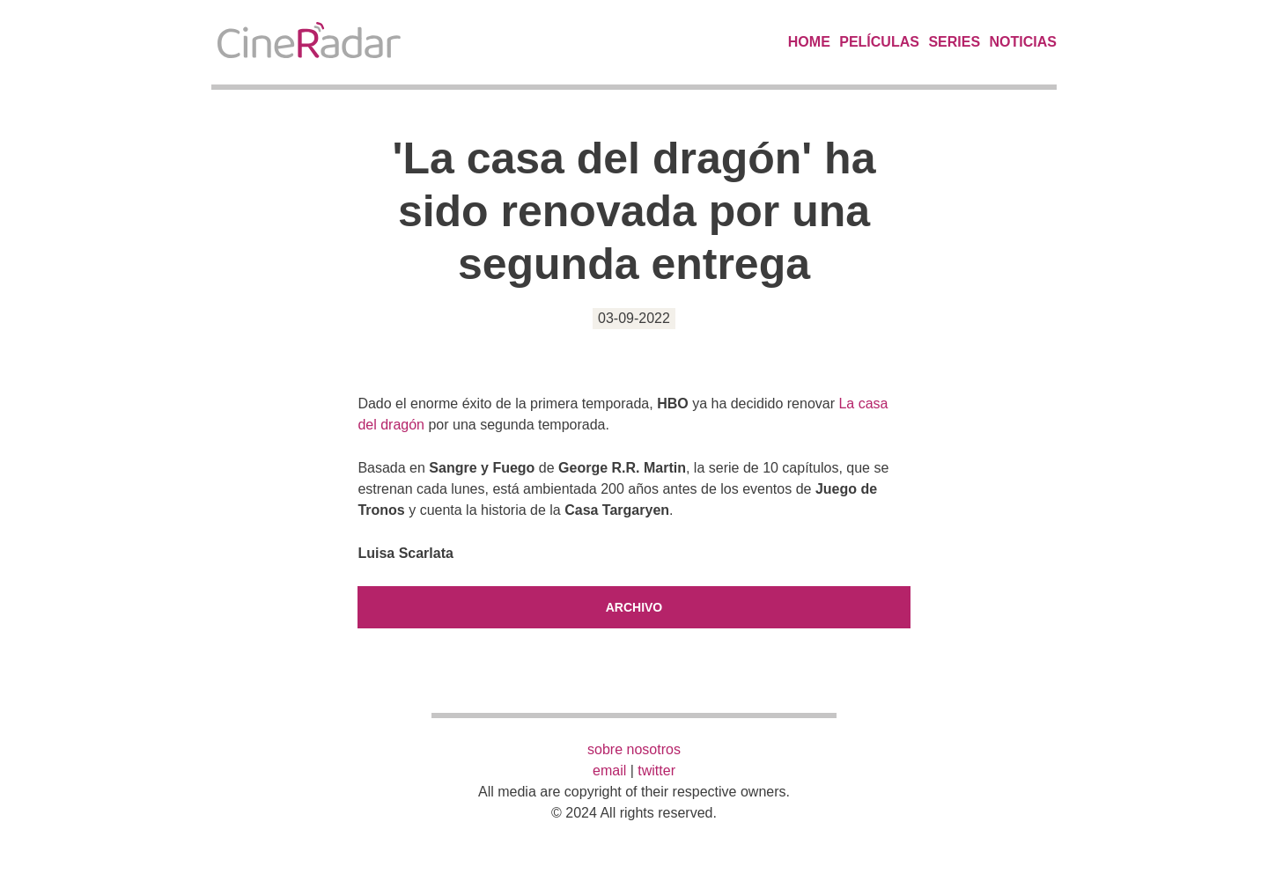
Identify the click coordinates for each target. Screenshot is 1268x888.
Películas (879, 41)
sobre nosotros (634, 749)
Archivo (634, 607)
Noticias (1023, 41)
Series (954, 41)
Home (809, 41)
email (609, 770)
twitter (656, 770)
